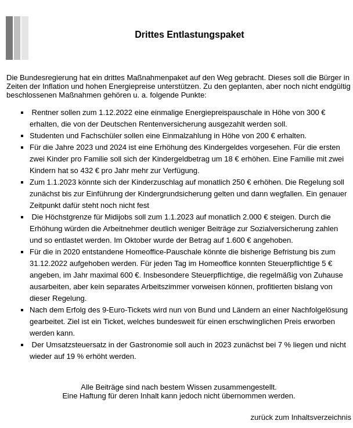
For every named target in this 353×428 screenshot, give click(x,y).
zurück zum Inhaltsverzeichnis (301, 417)
